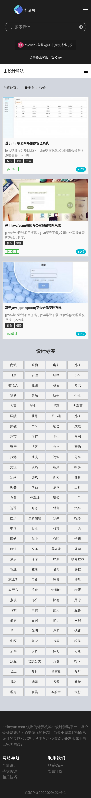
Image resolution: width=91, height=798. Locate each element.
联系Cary (55, 765)
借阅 (56, 569)
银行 (77, 692)
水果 (56, 518)
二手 (77, 498)
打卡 (77, 661)
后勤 (13, 651)
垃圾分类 (34, 661)
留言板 (56, 671)
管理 (35, 375)
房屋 (56, 487)
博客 (35, 447)
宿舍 (56, 426)
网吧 (77, 620)
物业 (35, 528)
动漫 (35, 457)
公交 (56, 447)
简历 (56, 620)
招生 (13, 631)
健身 (77, 477)
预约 (13, 477)
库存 (35, 436)
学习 (35, 426)
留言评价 (55, 771)
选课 (13, 508)
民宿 (35, 620)
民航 (56, 559)
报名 (13, 682)
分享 (77, 457)
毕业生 (35, 406)
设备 (35, 651)
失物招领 (34, 518)
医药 (13, 518)
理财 (13, 692)
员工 (13, 671)
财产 (13, 447)
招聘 (56, 406)
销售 (56, 508)
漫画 (35, 467)
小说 (77, 528)
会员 (35, 692)
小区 (77, 375)
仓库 (35, 559)
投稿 (56, 528)
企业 (77, 395)
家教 (13, 426)
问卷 (77, 682)
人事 (13, 406)
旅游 (13, 457)
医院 (13, 416)
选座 (77, 365)
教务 (13, 487)
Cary (56, 57)
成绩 (77, 426)
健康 (13, 620)
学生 (56, 436)
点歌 (13, 600)
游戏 (35, 477)
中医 (13, 641)
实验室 (56, 692)
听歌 (56, 395)
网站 (13, 539)
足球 (77, 600)
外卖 (77, 549)
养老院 (56, 549)
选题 (35, 682)
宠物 (77, 447)
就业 (13, 569)
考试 (77, 385)
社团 (35, 385)
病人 (56, 610)
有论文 (13, 385)
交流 (13, 467)
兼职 (35, 610)
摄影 (77, 467)
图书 (77, 436)
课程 (77, 569)
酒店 (13, 559)
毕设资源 (9, 771)
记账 (77, 631)
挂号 (35, 416)
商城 (13, 365)
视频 (56, 467)
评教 (77, 579)
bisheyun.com (13, 727)
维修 (77, 641)
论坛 (56, 457)
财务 (35, 508)
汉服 (13, 661)
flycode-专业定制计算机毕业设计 (46, 45)
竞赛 (56, 661)
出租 (77, 487)
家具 (56, 579)
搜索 (56, 682)
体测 (35, 631)
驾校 (13, 610)
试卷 (13, 395)
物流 (13, 549)
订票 (13, 375)
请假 (56, 498)
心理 (56, 539)
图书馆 (56, 416)
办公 (35, 600)
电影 (56, 365)
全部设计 (9, 765)
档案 (56, 631)
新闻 (56, 477)
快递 (35, 549)
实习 (56, 651)
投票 (56, 641)
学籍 (77, 539)
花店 (35, 569)
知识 (35, 641)
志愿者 (13, 579)
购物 (35, 365)
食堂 (77, 671)
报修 (42, 87)
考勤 (35, 487)
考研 (77, 590)
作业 (35, 539)
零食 (35, 579)
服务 (77, 610)
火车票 (78, 406)
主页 (29, 87)
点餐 (13, 498)
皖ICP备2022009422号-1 (45, 792)
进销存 (56, 590)
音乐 (35, 395)
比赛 (56, 600)
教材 (35, 671)
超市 (13, 436)
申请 (13, 528)
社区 (56, 375)
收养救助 (77, 559)
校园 (56, 385)
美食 (35, 590)
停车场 (35, 498)
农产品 (13, 590)
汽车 (77, 508)
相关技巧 (9, 777)
